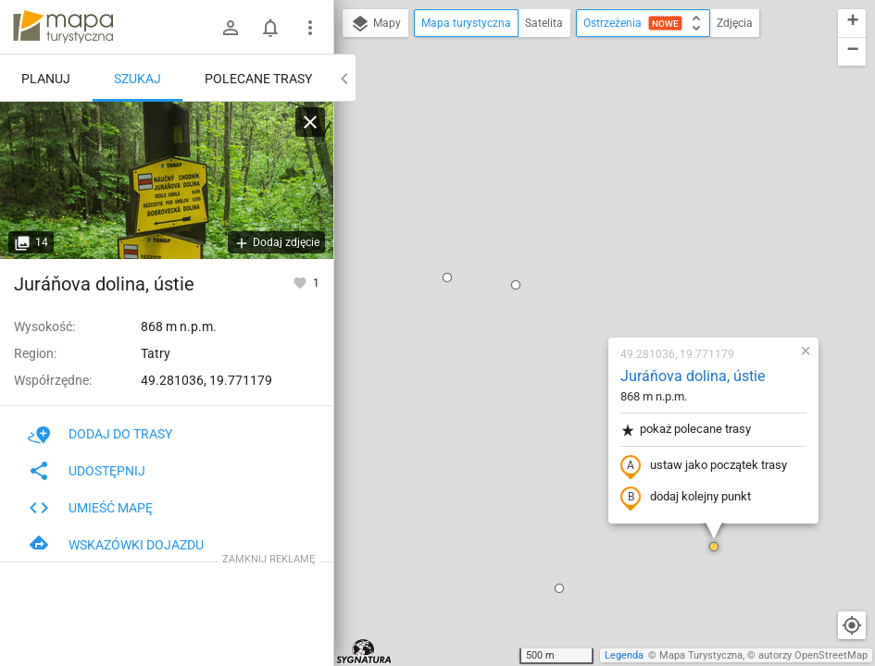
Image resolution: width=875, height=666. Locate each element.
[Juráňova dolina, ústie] (166, 180)
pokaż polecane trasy (576, 216)
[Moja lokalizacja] (852, 625)
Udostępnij (86, 471)
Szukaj (137, 78)
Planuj (45, 78)
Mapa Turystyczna (701, 655)
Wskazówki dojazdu (116, 545)
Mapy (375, 24)
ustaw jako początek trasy (594, 252)
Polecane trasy (258, 78)
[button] (406, 71)
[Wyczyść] (310, 122)
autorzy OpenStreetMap (813, 655)
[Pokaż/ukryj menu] (310, 28)
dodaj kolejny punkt (576, 284)
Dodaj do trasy (100, 434)
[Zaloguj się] (230, 28)
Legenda (624, 655)
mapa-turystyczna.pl (63, 27)
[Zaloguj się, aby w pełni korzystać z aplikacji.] (301, 282)
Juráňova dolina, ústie (583, 162)
